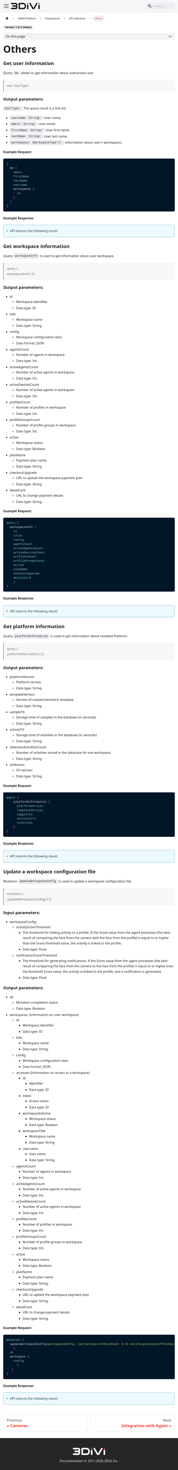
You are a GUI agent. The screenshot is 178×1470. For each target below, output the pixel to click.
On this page (15, 36)
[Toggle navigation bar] (6, 6)
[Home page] (7, 18)
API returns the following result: (34, 231)
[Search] (160, 6)
